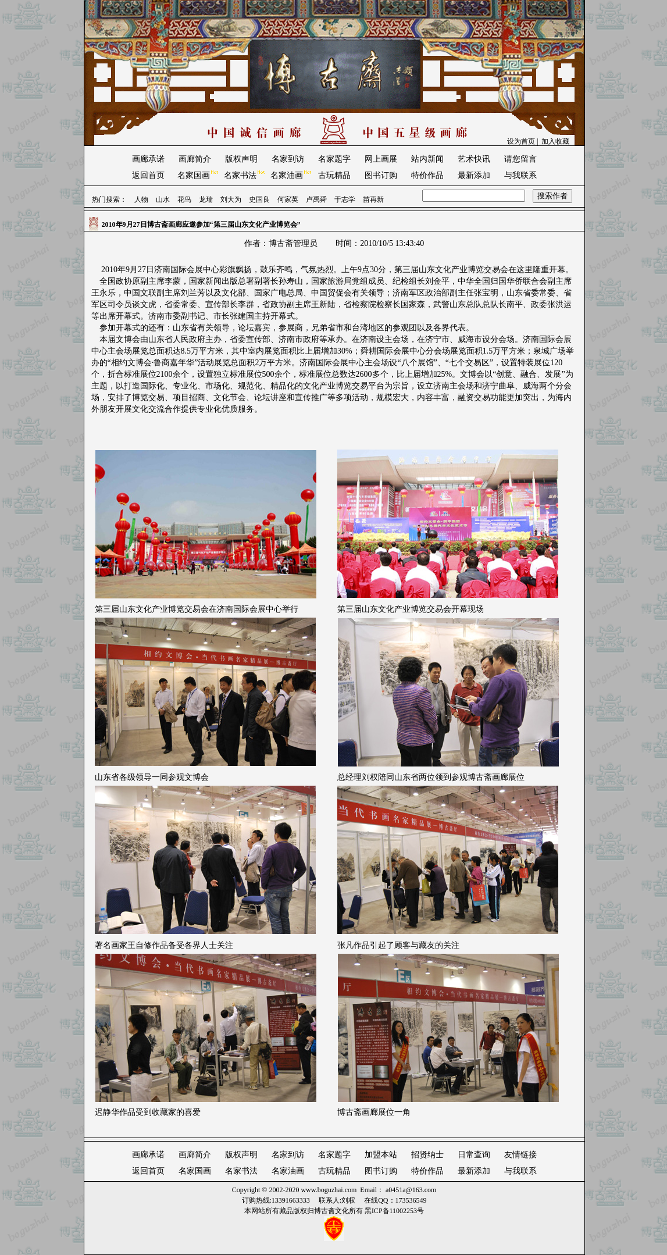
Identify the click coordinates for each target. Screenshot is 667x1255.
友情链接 (520, 1154)
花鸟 (184, 199)
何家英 (287, 199)
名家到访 (288, 159)
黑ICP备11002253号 (394, 1211)
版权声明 (241, 159)
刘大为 (230, 199)
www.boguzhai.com (328, 1190)
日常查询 (474, 1154)
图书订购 (381, 175)
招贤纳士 (427, 1154)
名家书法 (240, 175)
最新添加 (474, 175)
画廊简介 (195, 159)
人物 (141, 199)
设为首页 (521, 141)
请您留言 (520, 159)
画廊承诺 (148, 159)
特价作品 (427, 175)
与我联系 (520, 175)
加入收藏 (555, 141)
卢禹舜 (316, 199)
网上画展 (381, 159)
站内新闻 (427, 159)
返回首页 (148, 175)
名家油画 (286, 175)
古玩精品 (334, 175)
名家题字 (334, 159)
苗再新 (373, 199)
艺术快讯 (474, 159)
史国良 (259, 199)
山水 (163, 199)
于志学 (344, 199)
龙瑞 (206, 199)
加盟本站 (381, 1154)
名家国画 (193, 175)
